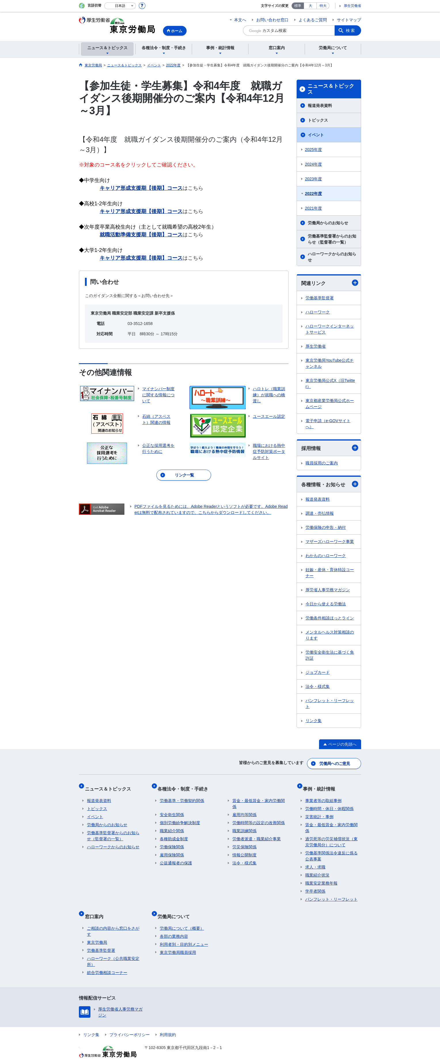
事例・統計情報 (321, 785)
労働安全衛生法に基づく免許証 (330, 656)
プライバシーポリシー (129, 1024)
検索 (351, 30)
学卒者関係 (315, 886)
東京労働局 (97, 932)
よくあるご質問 (313, 20)
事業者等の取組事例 (323, 795)
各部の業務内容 (174, 926)
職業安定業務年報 (321, 878)
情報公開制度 (244, 849)
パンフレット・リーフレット (330, 704)
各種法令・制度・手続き (185, 785)
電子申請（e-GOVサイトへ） (328, 424)
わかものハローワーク (326, 556)
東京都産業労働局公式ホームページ (330, 404)
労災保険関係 (244, 841)
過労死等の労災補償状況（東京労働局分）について (331, 836)
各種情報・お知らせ (329, 485)
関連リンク (329, 283)
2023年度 (313, 179)
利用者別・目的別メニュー (184, 934)
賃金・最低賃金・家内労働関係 (258, 798)
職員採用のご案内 (322, 464)
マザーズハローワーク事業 (330, 542)
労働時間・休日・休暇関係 (329, 803)
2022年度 (313, 193)
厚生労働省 (352, 6)
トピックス (318, 120)
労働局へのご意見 (335, 763)
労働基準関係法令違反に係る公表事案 (331, 850)
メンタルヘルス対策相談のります (330, 636)
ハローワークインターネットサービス (330, 329)
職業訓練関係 (244, 825)
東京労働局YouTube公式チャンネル (330, 363)
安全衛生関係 (172, 809)
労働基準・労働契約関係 (182, 795)
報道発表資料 (320, 105)
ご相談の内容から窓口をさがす (113, 921)
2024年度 (313, 164)
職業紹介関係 (172, 825)
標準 (297, 6)
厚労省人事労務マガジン (328, 591)
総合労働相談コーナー (107, 962)
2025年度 (313, 149)
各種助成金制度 (174, 833)
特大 (323, 6)
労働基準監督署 (320, 298)
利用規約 (168, 1024)
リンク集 (314, 722)
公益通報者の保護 (176, 858)
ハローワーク (318, 312)
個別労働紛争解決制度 (180, 817)
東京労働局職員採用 (178, 942)
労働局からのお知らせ (328, 223)
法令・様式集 (318, 687)
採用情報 (329, 448)
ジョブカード (318, 673)
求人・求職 (315, 862)
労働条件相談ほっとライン (330, 619)
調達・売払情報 (320, 514)
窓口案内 (96, 908)
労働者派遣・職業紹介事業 (256, 833)
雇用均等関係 (244, 809)
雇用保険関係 (172, 849)
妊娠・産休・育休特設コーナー (330, 574)
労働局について (176, 908)
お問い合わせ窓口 (272, 20)
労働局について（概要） (182, 918)
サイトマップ (349, 20)
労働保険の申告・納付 (326, 528)
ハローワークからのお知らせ (332, 257)
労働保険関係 (172, 841)
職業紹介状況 (317, 870)
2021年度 (313, 208)
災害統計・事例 (319, 811)
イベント (316, 135)
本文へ (240, 20)
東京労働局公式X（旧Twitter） (330, 383)
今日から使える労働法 (326, 605)
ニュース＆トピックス (331, 89)
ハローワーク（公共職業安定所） (113, 951)
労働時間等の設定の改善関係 (258, 817)
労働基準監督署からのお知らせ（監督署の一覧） (332, 239)
